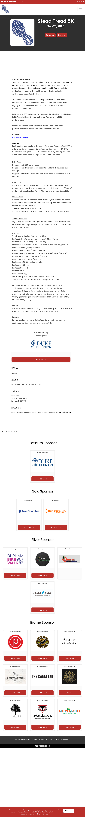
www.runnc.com (8, 2)
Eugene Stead (47, 99)
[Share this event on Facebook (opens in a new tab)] (19, 2)
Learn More (41, 359)
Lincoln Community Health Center (45, 88)
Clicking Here (65, 412)
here (56, 311)
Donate (61, 35)
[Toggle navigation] (80, 9)
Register (50, 35)
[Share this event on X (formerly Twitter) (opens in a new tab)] (23, 2)
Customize (44, 814)
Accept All (68, 811)
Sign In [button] (80, 2)
